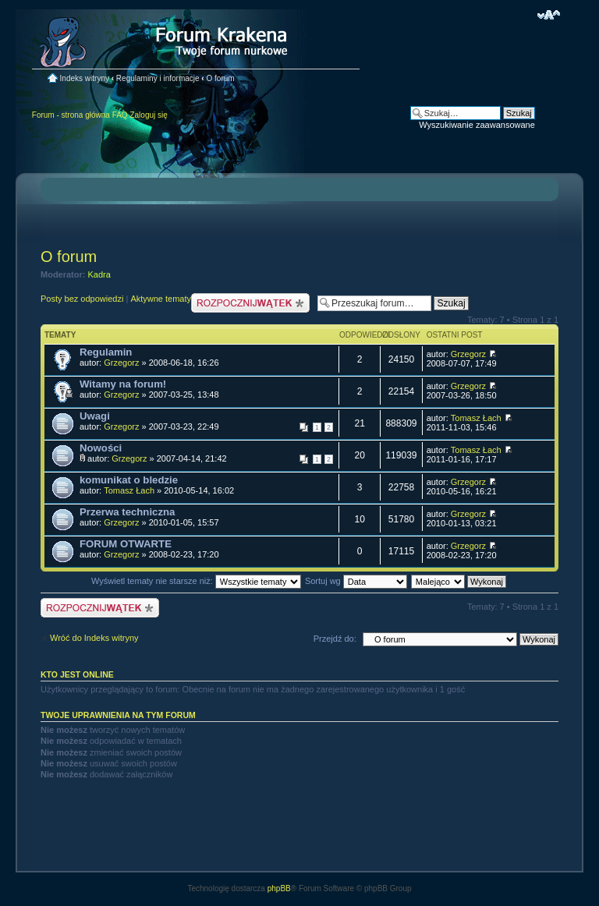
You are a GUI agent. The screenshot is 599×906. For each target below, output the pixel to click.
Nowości (101, 448)
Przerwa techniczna (127, 512)
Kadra (99, 274)
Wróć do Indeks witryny (94, 637)
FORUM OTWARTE (126, 544)
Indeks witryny (84, 78)
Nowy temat (250, 303)
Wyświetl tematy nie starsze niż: (196, 581)
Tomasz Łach (476, 418)
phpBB (279, 888)
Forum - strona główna (71, 115)
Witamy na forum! (123, 384)
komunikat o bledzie (129, 480)
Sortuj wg (356, 581)
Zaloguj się (148, 115)
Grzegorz (121, 362)
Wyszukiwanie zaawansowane (476, 124)
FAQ (120, 115)
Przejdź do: (335, 638)
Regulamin (106, 352)
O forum (220, 78)
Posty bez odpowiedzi (82, 298)
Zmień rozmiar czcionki (548, 15)
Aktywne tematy (160, 298)
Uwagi (95, 416)
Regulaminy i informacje (158, 78)
